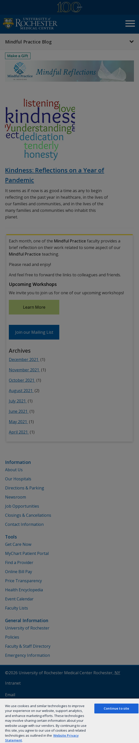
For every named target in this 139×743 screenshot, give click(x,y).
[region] (69, 720)
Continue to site (116, 708)
